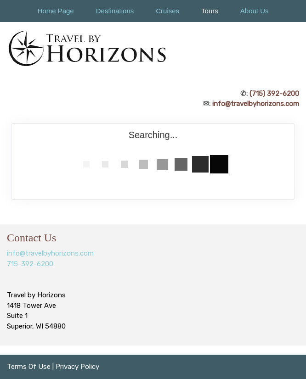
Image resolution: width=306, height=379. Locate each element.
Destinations (115, 11)
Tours (209, 11)
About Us (254, 11)
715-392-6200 (30, 264)
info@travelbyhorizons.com (255, 104)
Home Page (55, 11)
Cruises (167, 11)
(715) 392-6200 (274, 93)
